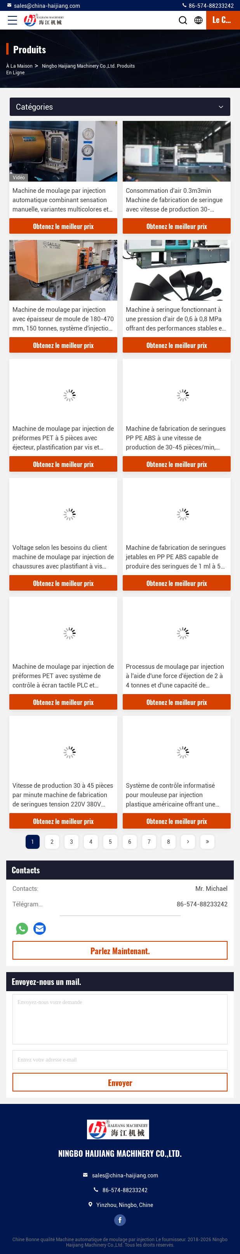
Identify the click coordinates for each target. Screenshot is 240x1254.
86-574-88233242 (207, 5)
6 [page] (129, 842)
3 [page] (71, 842)
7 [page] (149, 842)
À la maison (19, 66)
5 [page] (110, 842)
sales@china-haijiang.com (43, 5)
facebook (120, 1220)
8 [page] (168, 842)
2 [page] (52, 842)
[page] (188, 842)
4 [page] (90, 842)
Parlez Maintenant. (120, 951)
